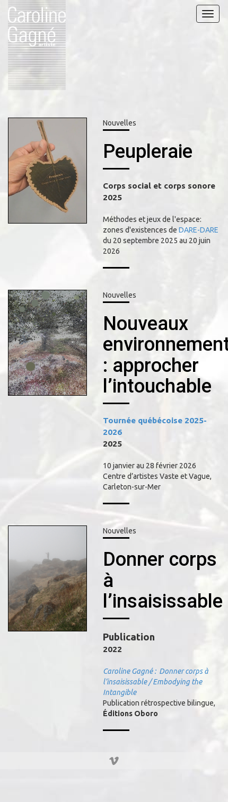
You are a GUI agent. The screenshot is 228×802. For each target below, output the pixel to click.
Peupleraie (147, 151)
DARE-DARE (198, 230)
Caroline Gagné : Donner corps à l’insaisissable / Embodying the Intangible (155, 682)
